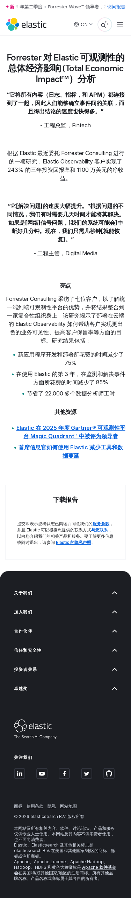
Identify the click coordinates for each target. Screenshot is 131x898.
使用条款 (35, 806)
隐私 (52, 806)
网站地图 (68, 806)
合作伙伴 (65, 631)
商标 (18, 806)
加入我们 (65, 612)
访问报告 (116, 6)
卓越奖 (65, 688)
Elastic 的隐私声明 (73, 542)
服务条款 (101, 523)
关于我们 (65, 592)
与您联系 (99, 529)
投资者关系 (65, 669)
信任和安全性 (65, 650)
